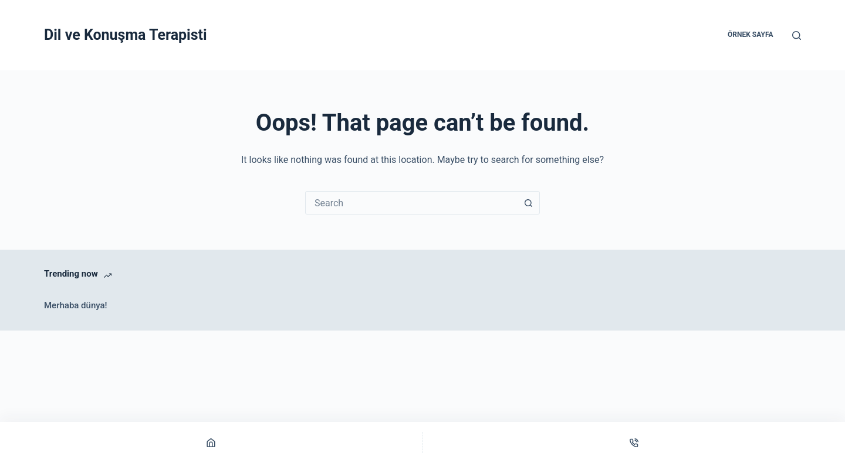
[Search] (796, 35)
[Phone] (634, 442)
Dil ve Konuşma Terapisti (125, 34)
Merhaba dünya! (75, 305)
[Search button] (528, 203)
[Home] (211, 442)
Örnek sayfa (750, 34)
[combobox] (411, 203)
